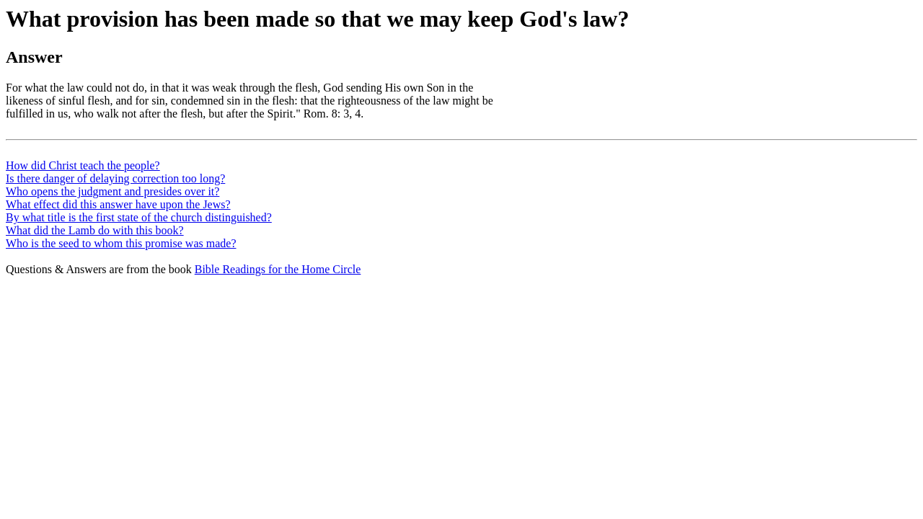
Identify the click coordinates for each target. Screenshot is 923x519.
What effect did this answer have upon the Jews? (118, 204)
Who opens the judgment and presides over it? (112, 191)
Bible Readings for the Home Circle (278, 269)
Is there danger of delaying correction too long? (115, 178)
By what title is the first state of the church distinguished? (139, 217)
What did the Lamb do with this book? (95, 230)
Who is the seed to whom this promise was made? (121, 243)
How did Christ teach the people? (83, 165)
